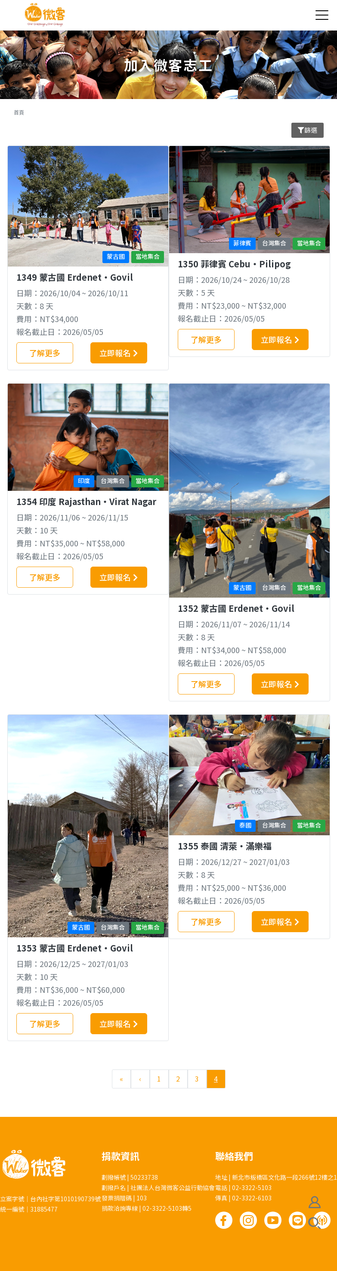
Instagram (248, 1220)
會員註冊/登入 (314, 1202)
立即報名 (114, 352)
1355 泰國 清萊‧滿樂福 (225, 846)
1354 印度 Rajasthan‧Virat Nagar (86, 501)
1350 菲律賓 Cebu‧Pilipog (234, 263)
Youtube (272, 1220)
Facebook (223, 1220)
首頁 (19, 112)
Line (297, 1220)
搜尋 (314, 1223)
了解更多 (44, 352)
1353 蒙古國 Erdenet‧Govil (74, 948)
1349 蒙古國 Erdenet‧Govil (74, 277)
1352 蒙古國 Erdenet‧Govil (236, 608)
